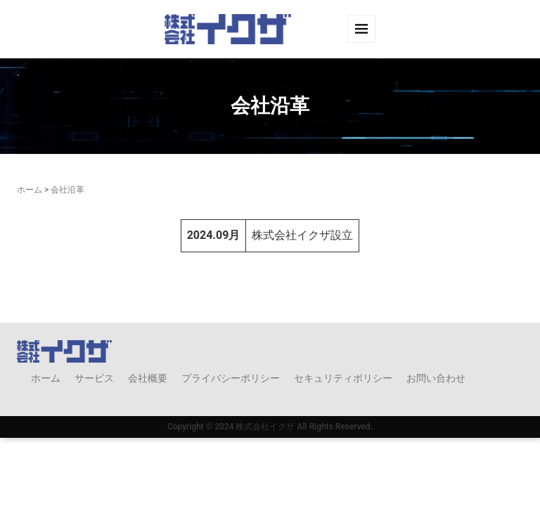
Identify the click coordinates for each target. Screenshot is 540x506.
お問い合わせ (435, 378)
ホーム (29, 190)
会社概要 (147, 378)
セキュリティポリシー (343, 378)
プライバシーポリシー (230, 378)
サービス (94, 378)
